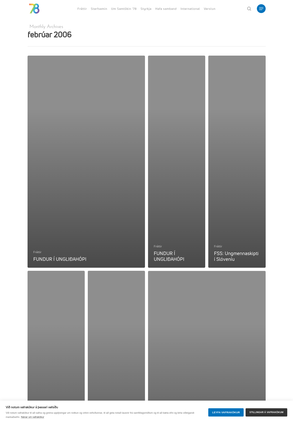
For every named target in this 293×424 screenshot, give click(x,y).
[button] (261, 9)
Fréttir (37, 252)
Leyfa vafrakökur (226, 412)
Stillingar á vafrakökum (266, 412)
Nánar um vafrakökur (32, 417)
